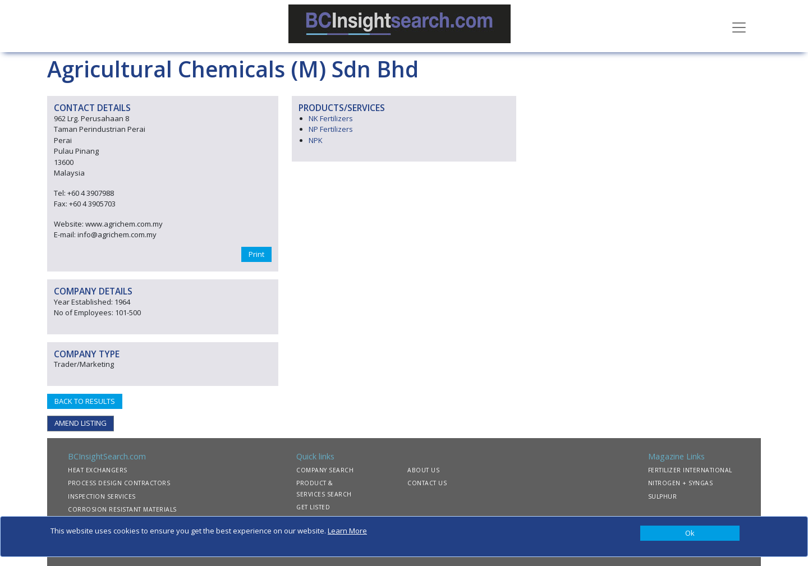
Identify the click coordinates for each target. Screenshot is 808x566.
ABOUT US (423, 470)
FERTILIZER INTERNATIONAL (690, 470)
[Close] (690, 533)
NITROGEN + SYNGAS (680, 483)
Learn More (347, 531)
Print (256, 254)
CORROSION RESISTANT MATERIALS (122, 509)
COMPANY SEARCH (325, 470)
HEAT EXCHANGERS (97, 470)
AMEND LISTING (80, 423)
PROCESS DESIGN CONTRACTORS (119, 483)
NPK (316, 140)
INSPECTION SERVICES (102, 496)
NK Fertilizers (331, 118)
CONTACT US (427, 483)
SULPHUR (662, 496)
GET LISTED (313, 507)
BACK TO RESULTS (84, 401)
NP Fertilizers (331, 129)
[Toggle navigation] (739, 26)
